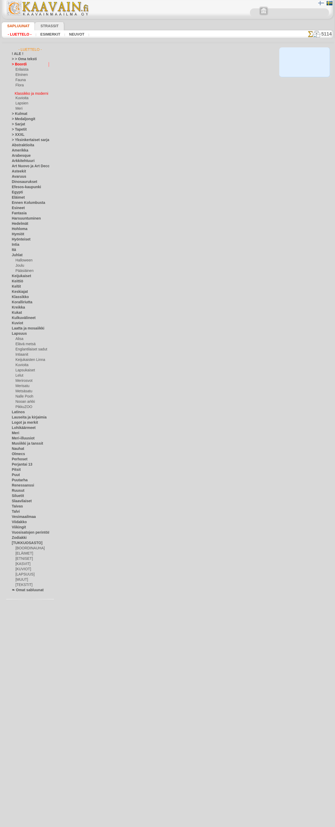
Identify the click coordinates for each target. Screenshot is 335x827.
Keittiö (16, 279)
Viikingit (17, 525)
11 (147, 91)
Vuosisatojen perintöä (28, 530)
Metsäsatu (23, 389)
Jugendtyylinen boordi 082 (128, 377)
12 (155, 91)
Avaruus (18, 174)
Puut (15, 472)
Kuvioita (21, 95)
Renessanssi (21, 483)
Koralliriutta (21, 300)
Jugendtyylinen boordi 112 (128, 646)
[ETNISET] (22, 556)
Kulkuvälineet (21, 315)
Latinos (17, 409)
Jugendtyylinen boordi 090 (128, 530)
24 (248, 91)
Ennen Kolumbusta (25, 200)
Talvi (15, 509)
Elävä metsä (24, 341)
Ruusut (17, 488)
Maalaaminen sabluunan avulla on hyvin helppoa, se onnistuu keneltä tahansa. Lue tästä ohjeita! (307, 239)
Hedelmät (19, 221)
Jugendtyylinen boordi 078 (128, 223)
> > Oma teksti (22, 59)
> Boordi (18, 64)
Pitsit (15, 467)
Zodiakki (18, 535)
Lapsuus (18, 331)
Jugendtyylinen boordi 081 (128, 338)
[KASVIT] (22, 561)
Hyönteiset (19, 237)
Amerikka (18, 148)
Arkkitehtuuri (21, 158)
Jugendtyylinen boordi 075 (128, 107)
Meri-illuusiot (21, 436)
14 (170, 91)
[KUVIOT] (22, 567)
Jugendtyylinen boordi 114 (128, 569)
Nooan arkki (24, 399)
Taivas (16, 504)
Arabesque (19, 153)
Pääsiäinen (23, 268)
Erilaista (21, 69)
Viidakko (18, 519)
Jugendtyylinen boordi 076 (128, 146)
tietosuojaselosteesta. (211, 822)
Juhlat (16, 252)
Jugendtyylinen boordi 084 (128, 453)
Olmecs (17, 451)
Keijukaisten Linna (28, 357)
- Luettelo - (19, 34)
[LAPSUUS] (23, 572)
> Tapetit (18, 127)
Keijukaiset (19, 273)
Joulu (19, 263)
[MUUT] (21, 577)
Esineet (17, 205)
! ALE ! (16, 54)
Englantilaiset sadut (29, 347)
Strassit (43, 26)
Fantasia (18, 211)
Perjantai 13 (20, 462)
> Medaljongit (21, 116)
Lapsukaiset (24, 368)
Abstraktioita (21, 143)
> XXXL (17, 132)
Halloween (22, 258)
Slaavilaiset (20, 498)
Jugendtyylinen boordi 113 (128, 607)
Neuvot (75, 34)
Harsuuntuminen (24, 216)
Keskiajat (18, 289)
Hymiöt (17, 232)
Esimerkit (49, 34)
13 (163, 91)
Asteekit (18, 169)
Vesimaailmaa (22, 514)
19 (208, 91)
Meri (18, 106)
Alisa (19, 336)
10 (140, 91)
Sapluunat (16, 26)
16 (185, 91)
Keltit (16, 284)
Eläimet (17, 195)
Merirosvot (23, 378)
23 (240, 91)
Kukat (16, 310)
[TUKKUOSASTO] (24, 540)
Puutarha (18, 478)
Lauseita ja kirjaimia (26, 415)
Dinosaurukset (22, 179)
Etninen (20, 74)
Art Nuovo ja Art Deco (28, 163)
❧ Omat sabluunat (25, 587)
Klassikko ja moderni (31, 90)
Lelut (19, 373)
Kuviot (16, 320)
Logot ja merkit (23, 420)
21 (224, 91)
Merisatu (22, 383)
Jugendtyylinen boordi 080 (128, 300)
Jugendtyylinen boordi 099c (129, 492)
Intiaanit (21, 352)
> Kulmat (18, 111)
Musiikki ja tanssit (25, 441)
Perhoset (18, 457)
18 (200, 91)
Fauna (20, 80)
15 (178, 91)
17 (192, 91)
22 (232, 91)
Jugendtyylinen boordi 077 (128, 184)
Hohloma (18, 226)
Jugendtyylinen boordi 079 (128, 261)
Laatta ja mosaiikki (25, 326)
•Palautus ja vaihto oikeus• (167, 789)
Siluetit (17, 493)
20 (216, 91)
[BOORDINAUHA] (28, 546)
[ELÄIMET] (23, 551)
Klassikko (18, 294)
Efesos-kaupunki (23, 184)
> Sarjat (17, 122)
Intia (15, 242)
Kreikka (17, 305)
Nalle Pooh (23, 394)
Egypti (16, 190)
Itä (14, 247)
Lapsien (21, 101)
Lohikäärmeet (22, 425)
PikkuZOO (22, 404)
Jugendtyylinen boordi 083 (128, 415)
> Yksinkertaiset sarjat (28, 137)
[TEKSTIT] (22, 582)
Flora (19, 85)
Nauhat (17, 446)
